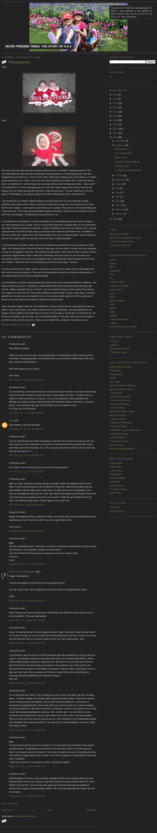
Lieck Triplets (116, 393)
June (118, 192)
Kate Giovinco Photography (22, 571)
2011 (115, 111)
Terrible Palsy (116, 374)
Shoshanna (115, 271)
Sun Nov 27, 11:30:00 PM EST (27, 564)
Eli (111, 278)
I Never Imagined (118, 437)
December (120, 141)
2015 (115, 94)
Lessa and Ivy (116, 289)
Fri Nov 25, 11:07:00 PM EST (26, 471)
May (117, 196)
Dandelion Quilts (117, 478)
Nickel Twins (115, 493)
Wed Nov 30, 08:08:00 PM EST (27, 766)
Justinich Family (117, 407)
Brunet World (116, 463)
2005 (115, 137)
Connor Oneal (116, 470)
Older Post (91, 810)
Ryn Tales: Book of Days (121, 389)
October (119, 175)
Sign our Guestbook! (119, 234)
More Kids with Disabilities (122, 448)
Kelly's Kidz (115, 481)
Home (49, 810)
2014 (115, 99)
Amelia (113, 323)
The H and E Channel (120, 245)
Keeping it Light (122, 166)
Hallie (112, 297)
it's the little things (118, 426)
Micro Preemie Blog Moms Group (125, 238)
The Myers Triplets (118, 489)
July (117, 188)
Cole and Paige (117, 282)
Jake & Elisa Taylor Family (122, 411)
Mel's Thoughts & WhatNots (123, 385)
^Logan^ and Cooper (119, 286)
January (119, 213)
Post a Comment (9, 803)
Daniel (113, 378)
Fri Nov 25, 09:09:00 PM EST (26, 455)
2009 (115, 120)
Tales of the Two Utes (120, 348)
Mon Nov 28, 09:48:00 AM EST (27, 600)
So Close (114, 341)
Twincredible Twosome (120, 400)
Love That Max (117, 445)
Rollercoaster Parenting (121, 422)
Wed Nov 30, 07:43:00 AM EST (27, 730)
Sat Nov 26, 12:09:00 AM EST (27, 505)
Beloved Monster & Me (120, 367)
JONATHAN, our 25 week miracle (125, 430)
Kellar (112, 312)
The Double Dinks (118, 352)
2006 (115, 133)
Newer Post (7, 810)
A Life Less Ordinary (119, 441)
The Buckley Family (119, 434)
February (120, 209)
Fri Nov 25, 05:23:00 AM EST (26, 380)
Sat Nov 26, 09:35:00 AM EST (27, 531)
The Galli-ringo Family (120, 396)
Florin (112, 267)
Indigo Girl (114, 345)
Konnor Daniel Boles (119, 404)
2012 (115, 107)
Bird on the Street (118, 415)
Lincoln (113, 308)
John (112, 293)
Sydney (113, 315)
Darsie (113, 260)
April (117, 201)
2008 (115, 124)
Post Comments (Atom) (26, 816)
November (120, 145)
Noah (112, 304)
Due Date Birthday (123, 153)
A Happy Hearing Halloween (128, 170)
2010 (115, 116)
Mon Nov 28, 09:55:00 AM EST (27, 620)
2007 (115, 128)
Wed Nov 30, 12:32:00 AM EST (27, 683)
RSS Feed (114, 507)
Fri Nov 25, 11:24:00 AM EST (26, 413)
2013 (115, 103)
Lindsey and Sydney (119, 319)
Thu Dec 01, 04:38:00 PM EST (27, 796)
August (119, 184)
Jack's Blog (115, 381)
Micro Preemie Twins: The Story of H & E (38, 46)
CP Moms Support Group (121, 241)
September (120, 179)
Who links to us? (117, 511)
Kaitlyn (113, 263)
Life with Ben (116, 474)
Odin (112, 274)
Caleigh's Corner (117, 419)
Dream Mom (115, 370)
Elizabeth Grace (117, 485)
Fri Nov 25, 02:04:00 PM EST (26, 429)
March (118, 205)
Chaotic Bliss (116, 467)
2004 (115, 219)
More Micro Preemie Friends (123, 326)
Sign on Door (121, 157)
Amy (11, 420)
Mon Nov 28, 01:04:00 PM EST (27, 643)
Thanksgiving (18, 62)
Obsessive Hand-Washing (127, 161)
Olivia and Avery (117, 300)
